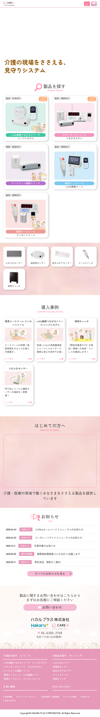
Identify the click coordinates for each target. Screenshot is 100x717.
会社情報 (8, 696)
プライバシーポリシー (27, 696)
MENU (87, 4)
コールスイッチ (60, 674)
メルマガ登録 (70, 696)
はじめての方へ (63, 686)
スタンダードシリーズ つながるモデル (23, 666)
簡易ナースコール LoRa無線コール (21, 674)
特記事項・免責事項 (50, 696)
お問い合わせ (94, 4)
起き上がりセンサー (62, 670)
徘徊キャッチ (59, 678)
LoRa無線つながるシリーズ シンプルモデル (25, 662)
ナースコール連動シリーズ (16, 670)
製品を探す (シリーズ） (19, 655)
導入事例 (10, 686)
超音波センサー (60, 666)
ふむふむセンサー (61, 662)
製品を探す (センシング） (69, 655)
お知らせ (86, 696)
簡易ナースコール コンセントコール (22, 678)
